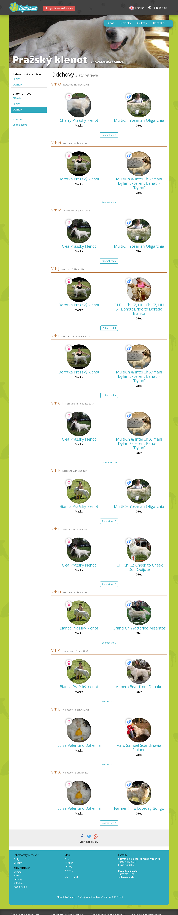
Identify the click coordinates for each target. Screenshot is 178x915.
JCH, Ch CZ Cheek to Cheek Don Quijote (139, 567)
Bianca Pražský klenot (79, 506)
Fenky (16, 79)
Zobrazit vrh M (109, 260)
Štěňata (17, 98)
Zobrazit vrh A (109, 822)
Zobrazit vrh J (109, 328)
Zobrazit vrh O (109, 134)
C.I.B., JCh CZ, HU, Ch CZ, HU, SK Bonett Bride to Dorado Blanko (139, 309)
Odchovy (18, 84)
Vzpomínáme (20, 125)
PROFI (115, 897)
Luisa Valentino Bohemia (79, 745)
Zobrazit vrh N (109, 202)
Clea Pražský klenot (79, 246)
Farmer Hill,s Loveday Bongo (139, 808)
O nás (110, 23)
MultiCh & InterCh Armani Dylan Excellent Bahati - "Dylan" (139, 183)
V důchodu (18, 119)
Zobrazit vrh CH (109, 462)
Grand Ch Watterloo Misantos (139, 628)
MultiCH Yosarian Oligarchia (139, 120)
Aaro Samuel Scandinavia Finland (139, 747)
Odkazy (142, 23)
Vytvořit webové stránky (59, 8)
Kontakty (159, 23)
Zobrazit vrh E (109, 584)
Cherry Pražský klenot (79, 120)
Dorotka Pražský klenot (79, 178)
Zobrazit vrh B (109, 764)
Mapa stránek (71, 876)
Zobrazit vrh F (109, 521)
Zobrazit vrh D (109, 642)
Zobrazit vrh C (109, 701)
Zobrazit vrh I (109, 395)
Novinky (125, 23)
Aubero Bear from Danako (139, 686)
